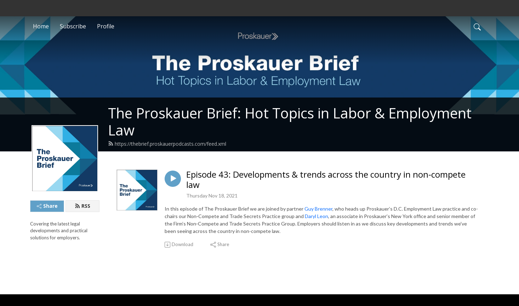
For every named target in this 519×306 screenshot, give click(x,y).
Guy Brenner (318, 209)
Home (41, 26)
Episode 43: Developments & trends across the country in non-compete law (326, 179)
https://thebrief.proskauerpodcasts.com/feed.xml (167, 143)
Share (47, 205)
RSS (82, 205)
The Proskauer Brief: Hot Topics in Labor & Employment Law (290, 121)
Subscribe (73, 26)
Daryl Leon (316, 216)
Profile (105, 26)
